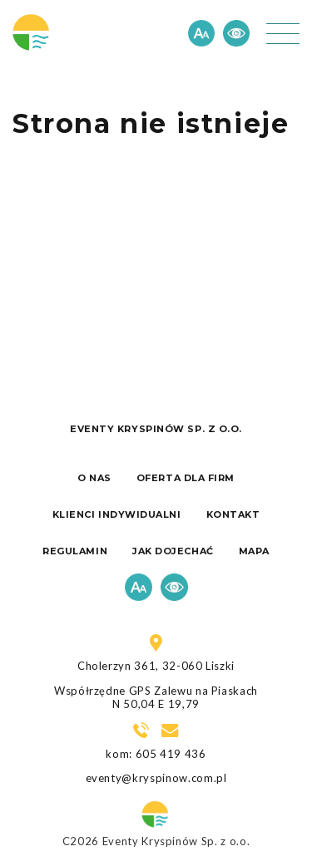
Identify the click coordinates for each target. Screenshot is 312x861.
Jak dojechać (173, 551)
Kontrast (236, 33)
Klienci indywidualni (116, 514)
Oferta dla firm (185, 478)
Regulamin (74, 551)
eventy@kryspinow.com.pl (156, 778)
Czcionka (201, 33)
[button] (283, 33)
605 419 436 (171, 753)
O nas (94, 478)
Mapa (254, 551)
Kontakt (233, 514)
